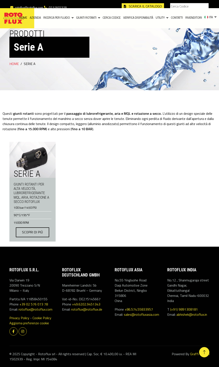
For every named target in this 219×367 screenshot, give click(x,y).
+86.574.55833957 (139, 309)
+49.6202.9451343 (86, 304)
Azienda (35, 17)
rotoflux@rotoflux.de (86, 309)
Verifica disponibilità (138, 17)
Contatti (177, 17)
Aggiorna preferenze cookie (29, 323)
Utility (160, 17)
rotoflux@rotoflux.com (29, 7)
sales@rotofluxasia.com (141, 314)
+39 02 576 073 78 (33, 304)
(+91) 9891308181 (184, 309)
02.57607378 (58, 7)
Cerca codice (112, 17)
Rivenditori (193, 17)
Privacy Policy (19, 317)
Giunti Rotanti (86, 17)
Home (23, 17)
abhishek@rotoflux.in (191, 314)
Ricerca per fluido (56, 17)
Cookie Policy (42, 317)
